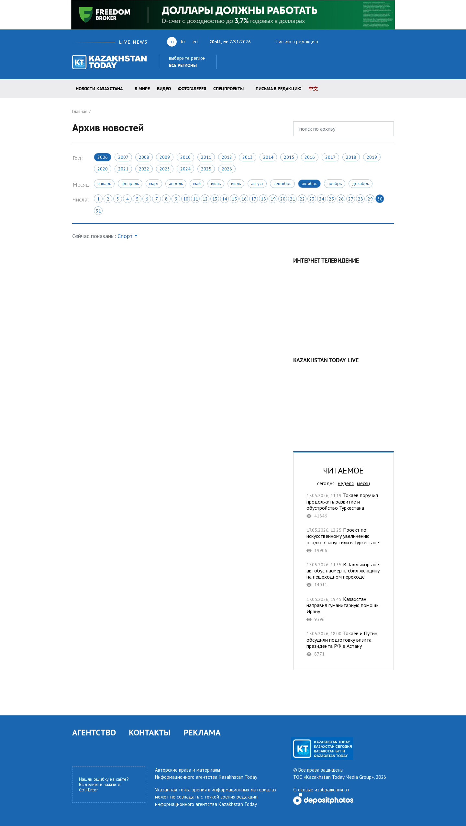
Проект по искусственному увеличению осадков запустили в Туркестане (343, 540)
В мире (142, 89)
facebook (371, 41)
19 (273, 199)
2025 (206, 169)
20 (282, 199)
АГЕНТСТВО (94, 732)
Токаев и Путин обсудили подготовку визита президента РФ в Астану (343, 643)
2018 (351, 157)
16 (244, 199)
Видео (164, 89)
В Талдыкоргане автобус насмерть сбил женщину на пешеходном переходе (343, 574)
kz (183, 41)
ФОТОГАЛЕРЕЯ (192, 89)
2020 (102, 169)
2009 (165, 157)
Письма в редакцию (279, 89)
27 (350, 199)
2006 (102, 157)
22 (302, 199)
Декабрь (360, 183)
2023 (165, 169)
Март (154, 183)
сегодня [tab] (326, 483)
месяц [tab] (363, 483)
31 (98, 211)
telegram (391, 41)
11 (195, 199)
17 (253, 199)
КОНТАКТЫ (150, 732)
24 (321, 199)
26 (341, 199)
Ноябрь (334, 183)
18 (263, 199)
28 (360, 199)
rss (362, 41)
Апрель (176, 183)
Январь (104, 183)
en (195, 41)
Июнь (216, 183)
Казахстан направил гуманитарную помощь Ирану (343, 609)
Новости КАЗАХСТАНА (99, 89)
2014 (268, 157)
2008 (144, 157)
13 (214, 199)
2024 (185, 169)
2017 (330, 157)
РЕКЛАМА (202, 732)
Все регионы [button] (183, 65)
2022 (144, 169)
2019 (372, 157)
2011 (206, 157)
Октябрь (309, 183)
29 (370, 199)
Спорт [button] (125, 236)
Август (257, 183)
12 (205, 199)
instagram (380, 41)
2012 (227, 157)
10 (185, 199)
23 (312, 199)
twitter (327, 41)
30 (380, 199)
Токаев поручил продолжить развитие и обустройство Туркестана (343, 505)
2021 (123, 169)
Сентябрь (282, 183)
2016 (310, 157)
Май (197, 183)
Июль (236, 183)
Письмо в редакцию (291, 41)
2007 (123, 157)
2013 (247, 157)
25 (331, 199)
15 (234, 199)
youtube (338, 41)
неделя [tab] (346, 483)
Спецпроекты (228, 89)
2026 (227, 169)
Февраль (130, 183)
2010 (185, 157)
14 (224, 199)
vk (351, 41)
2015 (289, 157)
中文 (313, 89)
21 (292, 199)
